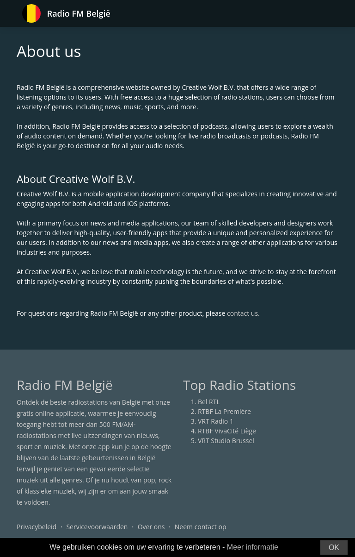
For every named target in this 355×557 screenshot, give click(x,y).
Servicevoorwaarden (97, 526)
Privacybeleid (36, 526)
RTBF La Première (224, 411)
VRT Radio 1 (215, 421)
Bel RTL (209, 401)
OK (334, 547)
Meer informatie (252, 547)
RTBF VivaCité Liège (227, 430)
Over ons (151, 526)
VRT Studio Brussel (226, 440)
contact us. (243, 313)
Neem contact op (200, 526)
